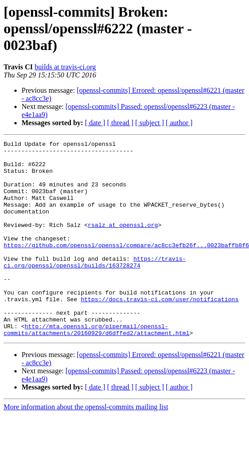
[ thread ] (120, 123)
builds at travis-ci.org (65, 67)
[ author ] (179, 123)
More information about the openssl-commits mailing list (86, 446)
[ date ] (95, 123)
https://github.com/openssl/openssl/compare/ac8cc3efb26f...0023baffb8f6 (126, 267)
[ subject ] (149, 123)
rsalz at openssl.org (123, 242)
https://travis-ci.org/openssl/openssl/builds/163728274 (95, 287)
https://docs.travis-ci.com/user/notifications (160, 331)
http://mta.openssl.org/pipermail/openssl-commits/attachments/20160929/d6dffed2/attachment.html (96, 368)
